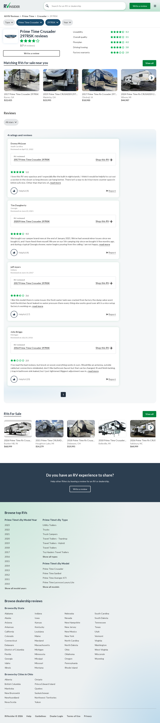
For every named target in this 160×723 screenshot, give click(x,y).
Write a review (140, 6)
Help (28, 716)
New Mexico (71, 631)
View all (149, 63)
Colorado (9, 636)
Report (112, 190)
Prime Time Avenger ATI (55, 578)
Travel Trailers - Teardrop (55, 538)
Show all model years (15, 588)
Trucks (46, 529)
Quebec (39, 688)
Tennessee (100, 622)
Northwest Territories (45, 697)
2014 (7, 565)
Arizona (8, 622)
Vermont (99, 636)
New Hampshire (72, 622)
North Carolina (72, 640)
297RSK (51, 22)
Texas (98, 627)
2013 (7, 570)
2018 (7, 547)
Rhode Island (71, 667)
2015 (7, 561)
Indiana (38, 613)
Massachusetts (42, 645)
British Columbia (13, 684)
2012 (7, 574)
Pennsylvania (71, 663)
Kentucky (39, 627)
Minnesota (40, 654)
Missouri (39, 663)
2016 (7, 556)
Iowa (37, 618)
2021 (7, 534)
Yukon (38, 702)
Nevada (68, 618)
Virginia (98, 640)
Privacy (88, 716)
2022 (7, 529)
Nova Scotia (10, 702)
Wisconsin (100, 654)
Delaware (9, 645)
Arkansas (9, 627)
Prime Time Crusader (28, 22)
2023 (7, 525)
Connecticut (11, 640)
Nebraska (69, 613)
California (9, 631)
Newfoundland (12, 697)
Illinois (8, 667)
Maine (38, 636)
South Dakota (101, 618)
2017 (7, 552)
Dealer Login (56, 716)
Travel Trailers (50, 547)
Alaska (8, 618)
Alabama (9, 613)
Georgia (8, 658)
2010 (7, 583)
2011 (7, 579)
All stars (10, 122)
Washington (101, 645)
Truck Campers (50, 534)
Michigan (39, 649)
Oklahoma (70, 654)
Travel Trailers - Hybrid (54, 543)
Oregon (68, 658)
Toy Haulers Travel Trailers (56, 552)
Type (7, 22)
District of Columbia (14, 649)
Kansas (38, 622)
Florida (8, 654)
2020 (7, 538)
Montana (39, 667)
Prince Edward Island (45, 684)
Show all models (51, 587)
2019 (7, 543)
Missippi (39, 658)
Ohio (67, 649)
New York (69, 636)
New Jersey (70, 627)
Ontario (38, 679)
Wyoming (99, 658)
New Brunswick (12, 693)
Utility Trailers (49, 525)
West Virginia (101, 649)
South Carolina (102, 613)
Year (66, 22)
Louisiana (39, 631)
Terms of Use (73, 716)
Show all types (50, 556)
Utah (97, 631)
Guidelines (40, 716)
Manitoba (9, 688)
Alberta (8, 679)
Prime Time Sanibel (52, 573)
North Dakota (71, 645)
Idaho (7, 663)
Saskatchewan (42, 693)
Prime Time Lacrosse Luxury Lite (58, 582)
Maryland (39, 640)
